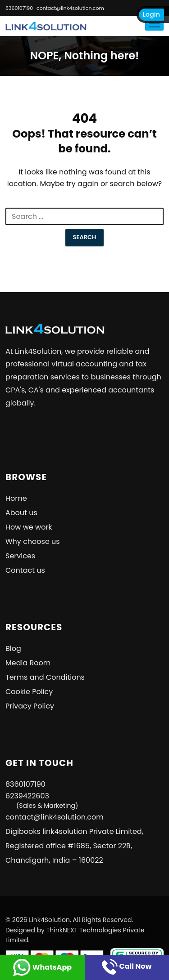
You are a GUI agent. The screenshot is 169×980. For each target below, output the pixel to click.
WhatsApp (42, 967)
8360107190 (19, 8)
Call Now (126, 966)
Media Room (27, 663)
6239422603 (41, 800)
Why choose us (32, 541)
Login (151, 14)
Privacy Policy (29, 706)
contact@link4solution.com (70, 8)
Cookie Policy (29, 691)
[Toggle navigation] (154, 23)
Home (16, 498)
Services (20, 556)
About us (21, 513)
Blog (13, 648)
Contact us (25, 570)
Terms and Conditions (45, 677)
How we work (28, 527)
